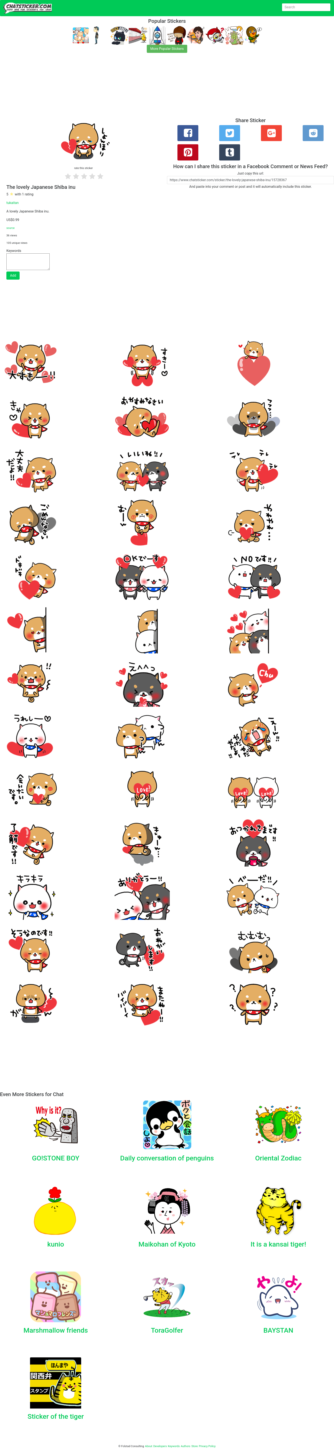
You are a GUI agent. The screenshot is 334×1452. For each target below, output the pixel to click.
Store (194, 1446)
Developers (160, 1446)
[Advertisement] (128, 88)
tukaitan (12, 203)
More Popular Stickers (167, 49)
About (148, 1446)
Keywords (174, 1446)
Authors (185, 1446)
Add (13, 275)
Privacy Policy (207, 1446)
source (10, 228)
